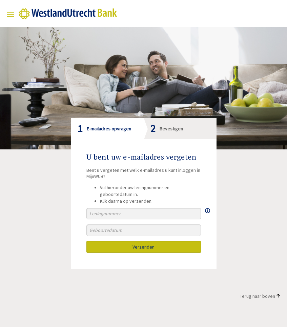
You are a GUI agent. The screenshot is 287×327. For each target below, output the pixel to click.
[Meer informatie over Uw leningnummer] (207, 210)
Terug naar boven (260, 296)
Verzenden (143, 247)
